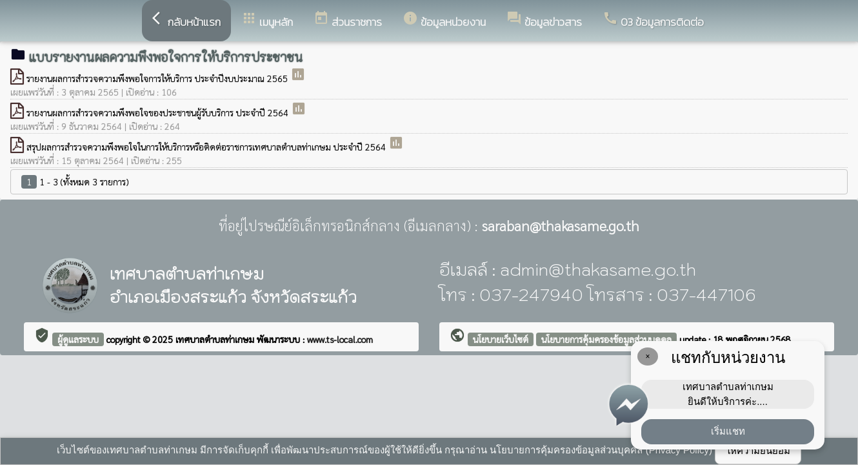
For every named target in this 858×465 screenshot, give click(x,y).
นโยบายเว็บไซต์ (500, 339)
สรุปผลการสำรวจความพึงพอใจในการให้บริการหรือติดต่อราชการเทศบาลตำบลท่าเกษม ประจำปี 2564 (207, 146)
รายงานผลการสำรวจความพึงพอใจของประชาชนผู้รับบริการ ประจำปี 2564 (158, 112)
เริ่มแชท (728, 431)
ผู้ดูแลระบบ (78, 339)
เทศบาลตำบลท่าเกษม (216, 339)
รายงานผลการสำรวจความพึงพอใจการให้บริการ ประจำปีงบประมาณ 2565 (158, 78)
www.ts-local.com (340, 339)
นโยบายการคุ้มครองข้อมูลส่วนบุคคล (606, 339)
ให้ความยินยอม (758, 450)
